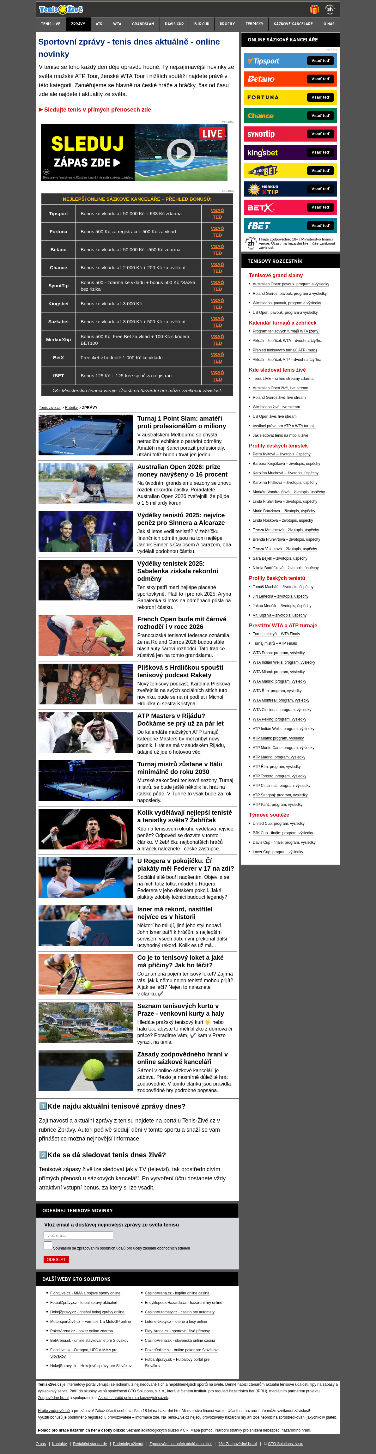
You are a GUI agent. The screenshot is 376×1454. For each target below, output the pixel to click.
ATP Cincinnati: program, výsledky (281, 785)
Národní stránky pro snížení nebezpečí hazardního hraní (262, 1430)
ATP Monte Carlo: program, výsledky (283, 747)
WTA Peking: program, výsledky (279, 719)
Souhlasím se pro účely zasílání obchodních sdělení (121, 1248)
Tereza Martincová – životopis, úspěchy (286, 530)
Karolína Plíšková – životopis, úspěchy (285, 482)
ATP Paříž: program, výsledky (278, 804)
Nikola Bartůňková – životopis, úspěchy (286, 568)
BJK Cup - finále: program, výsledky (283, 833)
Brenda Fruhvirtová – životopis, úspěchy (286, 539)
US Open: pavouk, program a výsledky (285, 312)
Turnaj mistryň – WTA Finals (276, 634)
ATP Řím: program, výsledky (277, 766)
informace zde (147, 1417)
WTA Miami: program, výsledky (279, 672)
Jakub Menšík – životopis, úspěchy (282, 606)
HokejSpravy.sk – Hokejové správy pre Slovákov (90, 1366)
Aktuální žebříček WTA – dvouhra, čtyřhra (288, 340)
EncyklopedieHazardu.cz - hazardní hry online (183, 1302)
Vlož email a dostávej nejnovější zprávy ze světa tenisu (111, 1224)
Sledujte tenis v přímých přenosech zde (97, 109)
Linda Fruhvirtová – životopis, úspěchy (285, 501)
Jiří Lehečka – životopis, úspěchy (280, 596)
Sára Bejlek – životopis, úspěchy (280, 558)
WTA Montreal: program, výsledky (281, 700)
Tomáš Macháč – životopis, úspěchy (283, 587)
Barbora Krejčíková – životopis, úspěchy (286, 463)
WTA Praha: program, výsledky (279, 653)
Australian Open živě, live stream (280, 388)
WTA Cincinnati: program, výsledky (282, 710)
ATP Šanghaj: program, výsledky (280, 795)
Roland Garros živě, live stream (279, 397)
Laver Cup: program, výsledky (278, 852)
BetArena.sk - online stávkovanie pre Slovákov (89, 1340)
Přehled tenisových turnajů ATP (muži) (285, 350)
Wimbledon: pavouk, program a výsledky (287, 303)
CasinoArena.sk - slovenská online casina (180, 1340)
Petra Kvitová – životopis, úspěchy (282, 454)
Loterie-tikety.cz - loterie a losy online (176, 1321)
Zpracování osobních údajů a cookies (180, 1444)
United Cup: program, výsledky (279, 823)
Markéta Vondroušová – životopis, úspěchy (289, 492)
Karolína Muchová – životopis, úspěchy (285, 473)
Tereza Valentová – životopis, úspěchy (285, 549)
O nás (41, 1444)
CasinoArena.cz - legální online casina (177, 1293)
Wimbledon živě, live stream (276, 407)
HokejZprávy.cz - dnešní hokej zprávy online (87, 1312)
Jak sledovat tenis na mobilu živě (280, 435)
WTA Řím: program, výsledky (277, 691)
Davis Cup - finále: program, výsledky (284, 842)
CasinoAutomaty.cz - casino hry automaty (180, 1312)
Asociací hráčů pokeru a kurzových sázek (133, 1398)
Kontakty (59, 1444)
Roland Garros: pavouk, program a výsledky (290, 293)
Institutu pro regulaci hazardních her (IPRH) (230, 1391)
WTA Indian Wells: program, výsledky (284, 662)
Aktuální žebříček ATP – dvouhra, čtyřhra (287, 359)
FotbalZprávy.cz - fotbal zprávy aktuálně (83, 1302)
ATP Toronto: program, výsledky (279, 776)
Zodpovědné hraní (53, 1398)
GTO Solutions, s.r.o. (285, 1444)
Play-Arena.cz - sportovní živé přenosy (177, 1331)
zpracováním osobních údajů (101, 1248)
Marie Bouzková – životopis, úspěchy (284, 511)
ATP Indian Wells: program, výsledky (283, 729)
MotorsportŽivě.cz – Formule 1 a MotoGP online (90, 1321)
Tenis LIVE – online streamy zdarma (283, 378)
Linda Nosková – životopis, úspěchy (283, 520)
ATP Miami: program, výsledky (278, 738)
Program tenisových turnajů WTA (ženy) (286, 331)
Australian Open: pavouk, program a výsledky (291, 284)
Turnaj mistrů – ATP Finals (275, 643)
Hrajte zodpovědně (54, 1410)
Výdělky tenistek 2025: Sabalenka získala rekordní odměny (177, 571)
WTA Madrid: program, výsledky (279, 681)
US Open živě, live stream (275, 416)
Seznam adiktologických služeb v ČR (157, 1430)
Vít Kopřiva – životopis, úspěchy (279, 615)
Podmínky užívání (128, 1444)
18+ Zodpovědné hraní (238, 1444)
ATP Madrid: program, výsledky (279, 757)
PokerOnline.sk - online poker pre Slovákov (181, 1350)
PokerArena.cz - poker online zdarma (81, 1331)
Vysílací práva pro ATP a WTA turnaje (284, 426)
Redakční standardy (90, 1444)
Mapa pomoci (202, 1430)
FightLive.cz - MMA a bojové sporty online (85, 1293)
